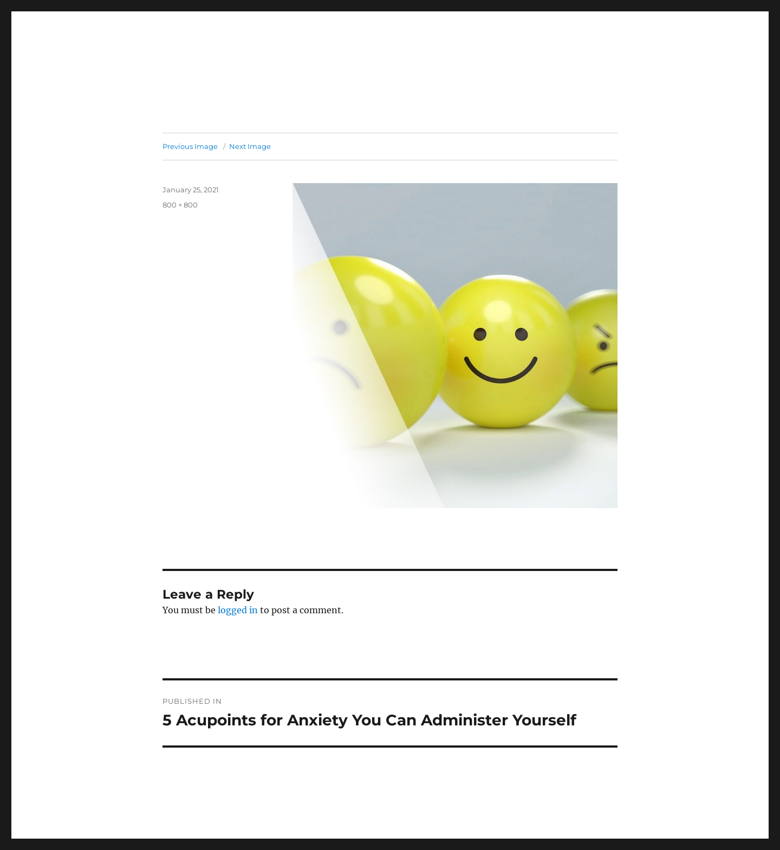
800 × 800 (180, 204)
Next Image (250, 146)
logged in (238, 610)
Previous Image (190, 146)
